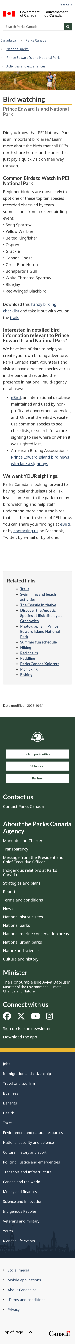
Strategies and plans (22, 883)
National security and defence (28, 1142)
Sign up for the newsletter (27, 1028)
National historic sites (23, 917)
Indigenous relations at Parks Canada (30, 872)
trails (14, 317)
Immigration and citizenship (27, 1073)
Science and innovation (22, 1201)
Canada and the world (21, 1181)
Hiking (25, 647)
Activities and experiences (25, 66)
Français (65, 4)
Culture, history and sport (25, 1152)
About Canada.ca (22, 1289)
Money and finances (20, 1191)
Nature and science (21, 950)
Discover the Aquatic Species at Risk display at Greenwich (41, 615)
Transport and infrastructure (27, 1172)
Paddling (27, 658)
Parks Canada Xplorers (39, 663)
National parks (17, 49)
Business (10, 1093)
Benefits (10, 1103)
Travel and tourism (19, 1083)
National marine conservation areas (36, 933)
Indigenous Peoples (20, 1211)
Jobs (6, 1063)
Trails (24, 588)
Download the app (20, 1037)
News (8, 908)
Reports (10, 891)
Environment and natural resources (33, 1132)
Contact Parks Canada (23, 806)
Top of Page (18, 1332)
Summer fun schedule (38, 642)
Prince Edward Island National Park (33, 57)
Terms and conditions (23, 900)
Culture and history (20, 959)
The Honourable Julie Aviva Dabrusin (36, 986)
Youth (8, 1231)
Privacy (14, 1309)
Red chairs (29, 653)
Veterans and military (21, 1221)
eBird (16, 397)
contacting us (25, 530)
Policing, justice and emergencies (31, 1162)
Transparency (15, 849)
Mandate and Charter (22, 840)
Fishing (26, 674)
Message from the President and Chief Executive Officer (33, 860)
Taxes (8, 1122)
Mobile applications (24, 1280)
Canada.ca (8, 40)
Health (8, 1112)
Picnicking (29, 669)
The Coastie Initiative (38, 605)
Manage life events (19, 1240)
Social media (18, 1270)
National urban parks (22, 942)
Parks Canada (36, 40)
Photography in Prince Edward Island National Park (40, 631)
